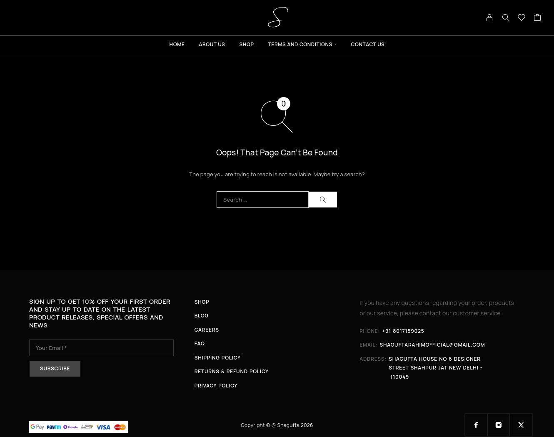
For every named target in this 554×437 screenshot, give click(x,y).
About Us (212, 44)
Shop (246, 44)
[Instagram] (498, 425)
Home (177, 44)
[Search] (506, 17)
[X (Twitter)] (521, 425)
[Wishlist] (522, 18)
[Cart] (538, 18)
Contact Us (368, 44)
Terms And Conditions (300, 44)
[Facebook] (476, 425)
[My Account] (490, 17)
